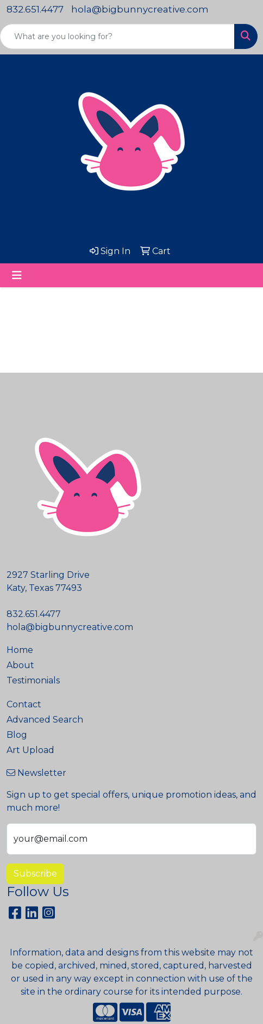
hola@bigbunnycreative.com (140, 9)
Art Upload (30, 750)
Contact (24, 704)
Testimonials (33, 680)
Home (20, 650)
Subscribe (35, 873)
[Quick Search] (117, 36)
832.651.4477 (35, 9)
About (20, 665)
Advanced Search (45, 719)
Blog (17, 735)
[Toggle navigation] (16, 275)
